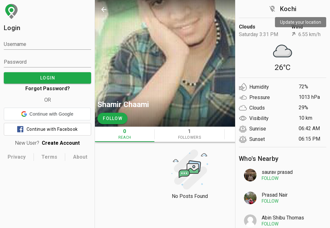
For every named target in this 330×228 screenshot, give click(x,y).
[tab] (124, 134)
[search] (245, 9)
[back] (103, 9)
